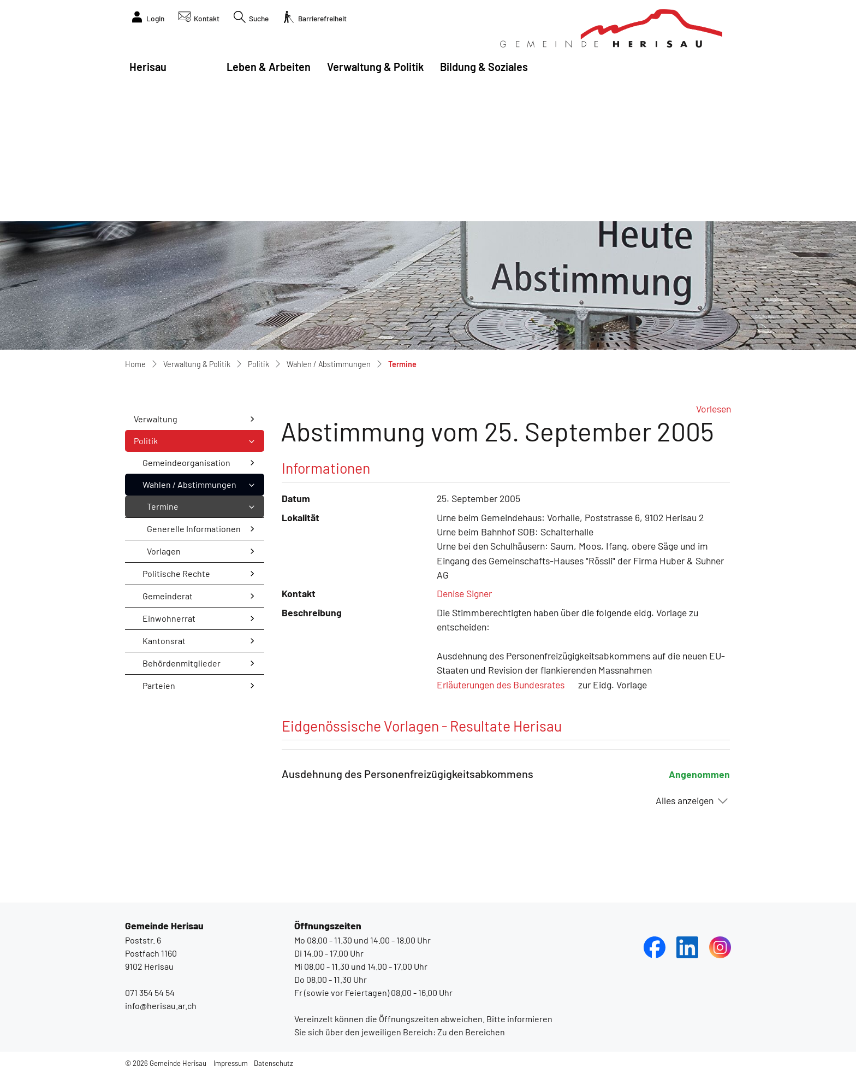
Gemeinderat (167, 596)
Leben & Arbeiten (269, 66)
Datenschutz (273, 1063)
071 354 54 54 (150, 992)
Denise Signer (464, 593)
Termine (175, 509)
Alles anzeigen (685, 800)
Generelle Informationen (194, 528)
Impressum (230, 1063)
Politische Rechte (176, 573)
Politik (146, 440)
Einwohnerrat (168, 618)
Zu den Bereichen (470, 1032)
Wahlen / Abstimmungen (189, 484)
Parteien (158, 685)
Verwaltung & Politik (375, 66)
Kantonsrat (164, 640)
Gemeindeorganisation (186, 462)
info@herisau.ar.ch (161, 1005)
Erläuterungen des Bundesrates (500, 685)
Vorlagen (164, 551)
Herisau (148, 66)
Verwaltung (155, 419)
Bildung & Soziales (484, 66)
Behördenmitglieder (181, 663)
